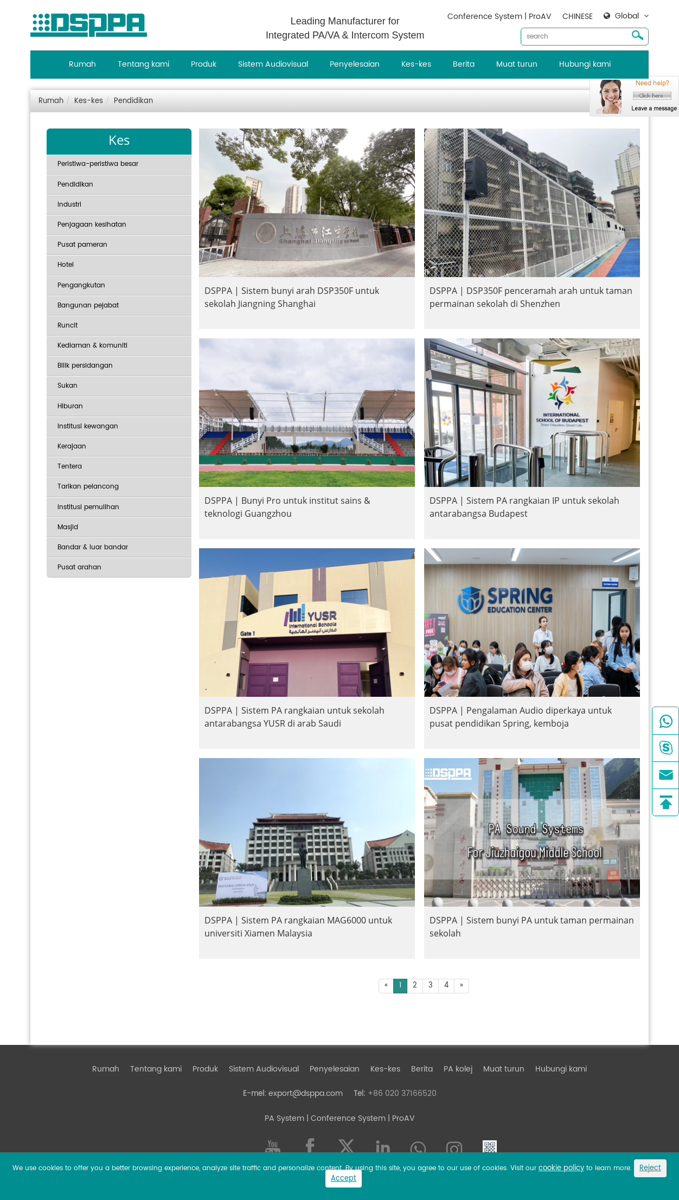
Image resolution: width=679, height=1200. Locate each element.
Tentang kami (143, 64)
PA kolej (458, 1069)
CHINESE (577, 16)
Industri (69, 205)
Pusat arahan (79, 567)
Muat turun (516, 64)
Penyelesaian (355, 64)
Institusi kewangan (87, 426)
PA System (284, 1118)
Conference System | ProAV (499, 16)
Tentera (69, 466)
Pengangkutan (81, 285)
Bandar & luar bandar (92, 547)
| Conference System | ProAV (359, 1118)
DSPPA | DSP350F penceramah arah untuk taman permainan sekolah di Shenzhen (531, 297)
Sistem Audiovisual (273, 64)
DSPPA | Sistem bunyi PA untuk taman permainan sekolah (532, 926)
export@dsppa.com (305, 1093)
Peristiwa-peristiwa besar (97, 164)
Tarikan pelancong (88, 487)
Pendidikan (133, 101)
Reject (650, 1168)
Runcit (67, 325)
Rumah (82, 64)
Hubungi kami (585, 64)
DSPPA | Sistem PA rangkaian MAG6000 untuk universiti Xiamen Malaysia (298, 926)
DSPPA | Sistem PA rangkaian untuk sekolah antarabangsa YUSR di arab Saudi (294, 716)
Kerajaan (71, 446)
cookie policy (561, 1168)
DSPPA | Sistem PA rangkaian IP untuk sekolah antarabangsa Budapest (524, 507)
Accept (343, 1178)
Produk (203, 64)
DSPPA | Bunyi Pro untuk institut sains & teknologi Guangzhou (287, 507)
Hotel (65, 265)
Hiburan (70, 406)
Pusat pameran (82, 245)
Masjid (67, 527)
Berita (464, 64)
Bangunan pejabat (88, 305)
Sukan (67, 386)
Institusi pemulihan (88, 507)
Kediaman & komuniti (92, 346)
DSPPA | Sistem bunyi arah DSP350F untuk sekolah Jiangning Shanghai (291, 297)
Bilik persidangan (85, 366)
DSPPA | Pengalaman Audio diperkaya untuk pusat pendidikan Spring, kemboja (521, 716)
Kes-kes (416, 64)
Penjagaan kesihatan (91, 225)
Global (627, 16)
